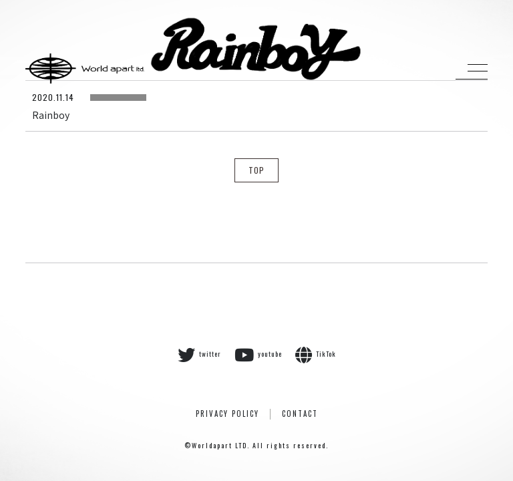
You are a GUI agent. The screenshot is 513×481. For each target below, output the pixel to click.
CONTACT (300, 413)
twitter (199, 354)
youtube (258, 354)
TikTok (315, 354)
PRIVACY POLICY (227, 413)
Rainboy (50, 115)
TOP (256, 170)
